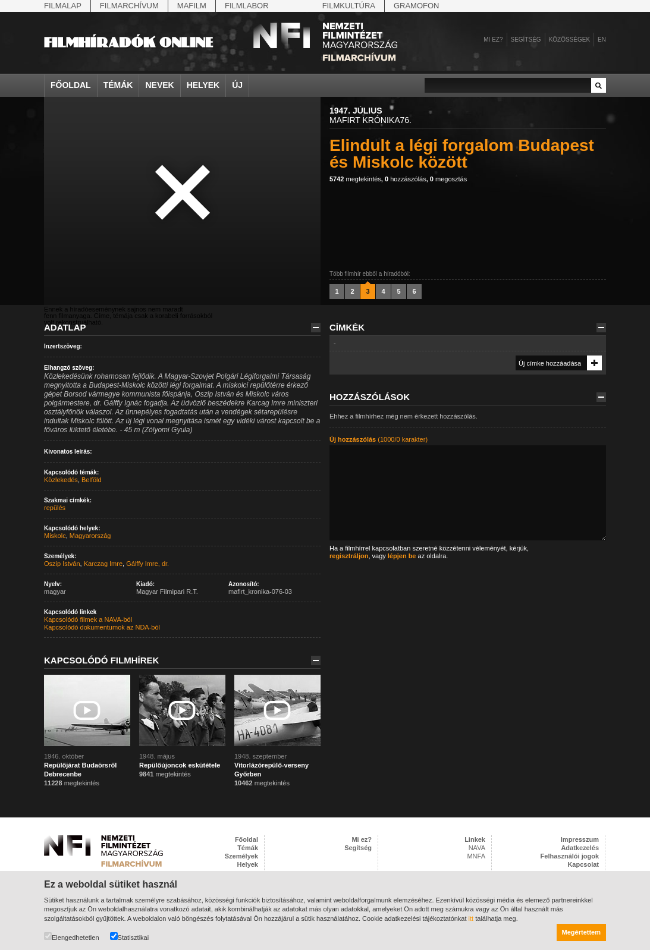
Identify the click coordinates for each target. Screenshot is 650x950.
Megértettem (581, 932)
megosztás (448, 179)
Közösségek (569, 39)
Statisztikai (129, 936)
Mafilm (191, 5)
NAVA (477, 847)
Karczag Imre (103, 563)
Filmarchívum (129, 5)
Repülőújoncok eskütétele (179, 765)
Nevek (159, 85)
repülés (54, 507)
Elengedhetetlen (71, 936)
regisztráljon (348, 555)
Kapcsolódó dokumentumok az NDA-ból (102, 627)
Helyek (203, 85)
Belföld (91, 479)
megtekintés (355, 179)
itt (471, 918)
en (602, 39)
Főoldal (71, 85)
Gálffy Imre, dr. (147, 563)
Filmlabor (247, 5)
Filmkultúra (348, 5)
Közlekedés (61, 479)
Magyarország (90, 535)
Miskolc (55, 535)
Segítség (526, 39)
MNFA (476, 856)
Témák (118, 85)
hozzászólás (405, 179)
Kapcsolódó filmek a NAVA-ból (88, 619)
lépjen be (402, 555)
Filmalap (62, 5)
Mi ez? (493, 39)
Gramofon (416, 5)
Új (237, 85)
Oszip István (62, 563)
